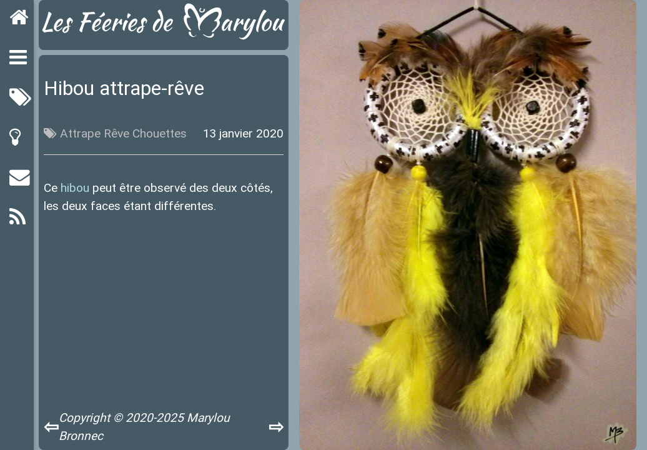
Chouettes (159, 133)
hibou (75, 187)
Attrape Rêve (94, 133)
